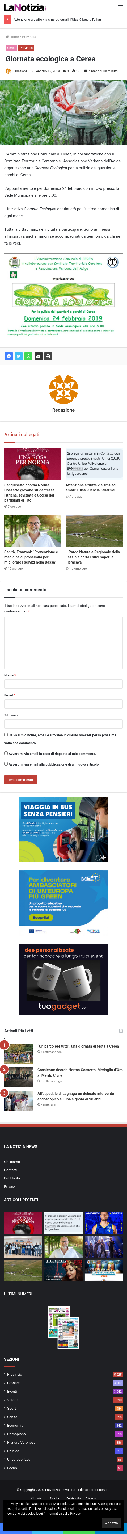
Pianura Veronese (21, 1442)
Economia (15, 1425)
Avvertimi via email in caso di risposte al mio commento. (52, 754)
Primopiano (16, 1434)
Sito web (11, 715)
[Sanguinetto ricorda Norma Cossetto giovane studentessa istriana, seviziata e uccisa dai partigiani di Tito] (32, 464)
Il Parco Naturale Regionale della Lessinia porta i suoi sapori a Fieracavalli (93, 557)
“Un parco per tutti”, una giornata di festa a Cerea (78, 1046)
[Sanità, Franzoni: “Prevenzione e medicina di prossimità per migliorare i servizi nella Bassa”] (32, 531)
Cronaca (14, 1383)
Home (12, 37)
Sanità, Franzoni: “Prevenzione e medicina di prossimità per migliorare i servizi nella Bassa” (31, 557)
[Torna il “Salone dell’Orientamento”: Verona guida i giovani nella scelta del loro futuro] (104, 1270)
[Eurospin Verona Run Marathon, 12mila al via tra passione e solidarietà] (23, 1246)
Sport (11, 1408)
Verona (13, 1400)
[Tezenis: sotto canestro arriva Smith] (104, 1223)
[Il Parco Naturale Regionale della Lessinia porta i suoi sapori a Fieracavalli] (94, 531)
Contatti (10, 1170)
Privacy (10, 1186)
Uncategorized (19, 1459)
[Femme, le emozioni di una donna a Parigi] (63, 1270)
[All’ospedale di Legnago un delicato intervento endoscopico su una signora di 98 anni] (18, 1101)
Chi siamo (12, 1161)
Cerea (11, 48)
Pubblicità (12, 1178)
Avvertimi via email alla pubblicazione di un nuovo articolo (54, 764)
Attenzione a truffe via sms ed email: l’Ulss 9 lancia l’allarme (59, 20)
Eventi (12, 1391)
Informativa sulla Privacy (63, 1513)
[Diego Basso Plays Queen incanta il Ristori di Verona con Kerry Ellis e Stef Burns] (104, 1246)
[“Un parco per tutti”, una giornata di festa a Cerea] (18, 1054)
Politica (13, 1451)
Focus (12, 1468)
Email (9, 695)
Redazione (19, 71)
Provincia (29, 37)
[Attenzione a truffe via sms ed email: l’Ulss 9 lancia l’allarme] (94, 464)
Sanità (12, 1417)
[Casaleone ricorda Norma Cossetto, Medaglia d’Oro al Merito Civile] (18, 1077)
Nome (10, 675)
